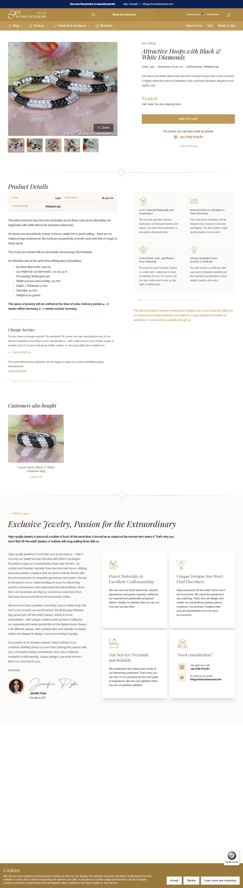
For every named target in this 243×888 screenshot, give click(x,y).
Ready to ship (226, 25)
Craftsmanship (20, 206)
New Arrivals (194, 25)
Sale (210, 25)
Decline (191, 880)
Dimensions (71, 197)
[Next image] (114, 89)
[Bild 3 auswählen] (53, 145)
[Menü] (238, 852)
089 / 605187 (130, 4)
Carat (15, 197)
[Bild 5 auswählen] (91, 145)
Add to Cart (188, 119)
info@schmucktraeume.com (157, 4)
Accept (174, 880)
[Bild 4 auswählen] (72, 145)
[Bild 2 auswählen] (35, 145)
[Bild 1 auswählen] (16, 145)
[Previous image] (11, 89)
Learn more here (17, 370)
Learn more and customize (220, 880)
